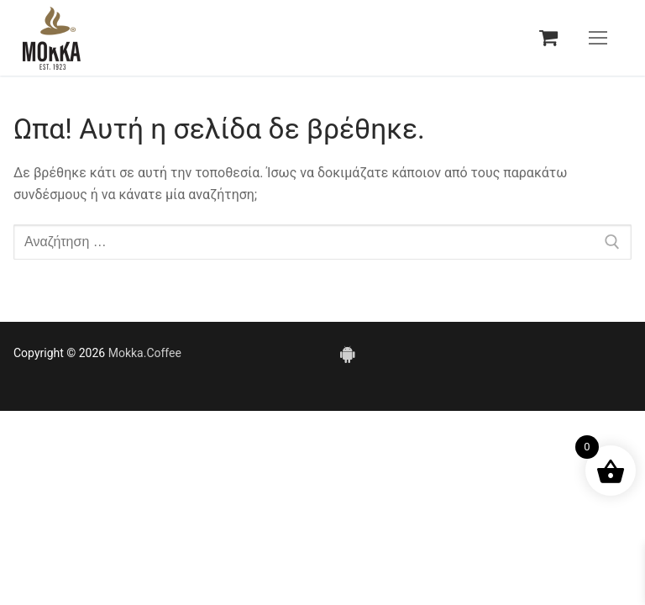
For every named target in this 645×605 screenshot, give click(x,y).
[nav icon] (598, 37)
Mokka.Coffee (144, 353)
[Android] (347, 354)
